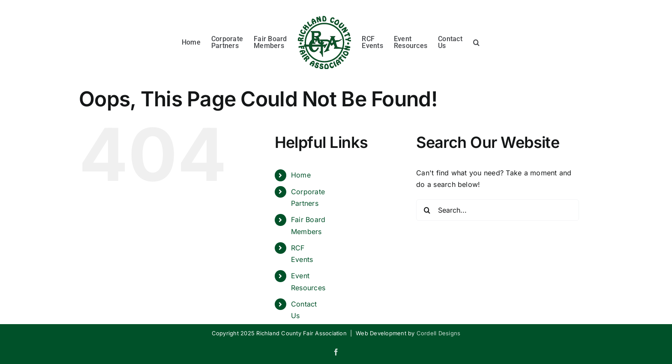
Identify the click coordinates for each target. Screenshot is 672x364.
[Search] (427, 210)
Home (301, 175)
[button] (476, 41)
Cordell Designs (439, 333)
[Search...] (497, 210)
